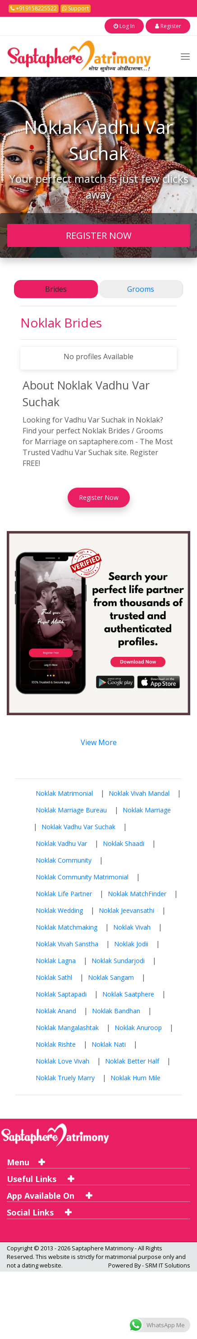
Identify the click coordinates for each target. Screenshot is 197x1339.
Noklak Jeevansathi (126, 909)
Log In (137, 25)
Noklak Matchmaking (66, 926)
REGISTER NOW (99, 234)
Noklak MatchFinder (137, 892)
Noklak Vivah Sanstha (67, 943)
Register (172, 25)
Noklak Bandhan (116, 1010)
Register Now (99, 497)
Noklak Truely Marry (65, 1077)
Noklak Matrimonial (64, 792)
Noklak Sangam (111, 976)
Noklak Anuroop (138, 1026)
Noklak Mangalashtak (67, 1026)
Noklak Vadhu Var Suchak (78, 825)
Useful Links (40, 1178)
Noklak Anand (56, 1010)
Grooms (140, 289)
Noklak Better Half (132, 1060)
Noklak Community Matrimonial (82, 876)
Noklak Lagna (56, 959)
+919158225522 (33, 8)
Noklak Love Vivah (62, 1060)
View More (99, 741)
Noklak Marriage (147, 809)
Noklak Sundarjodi (118, 959)
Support (75, 8)
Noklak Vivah (132, 926)
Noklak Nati (109, 1043)
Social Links (39, 1211)
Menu (26, 1161)
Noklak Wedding (59, 909)
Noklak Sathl (54, 976)
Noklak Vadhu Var (61, 842)
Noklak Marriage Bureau (71, 809)
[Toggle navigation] (185, 55)
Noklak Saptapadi (61, 993)
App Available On (49, 1195)
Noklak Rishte (56, 1043)
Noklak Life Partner (64, 892)
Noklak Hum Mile (135, 1077)
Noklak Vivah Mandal (139, 792)
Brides (56, 289)
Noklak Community (64, 859)
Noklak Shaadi (123, 842)
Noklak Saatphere (128, 993)
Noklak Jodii (131, 943)
